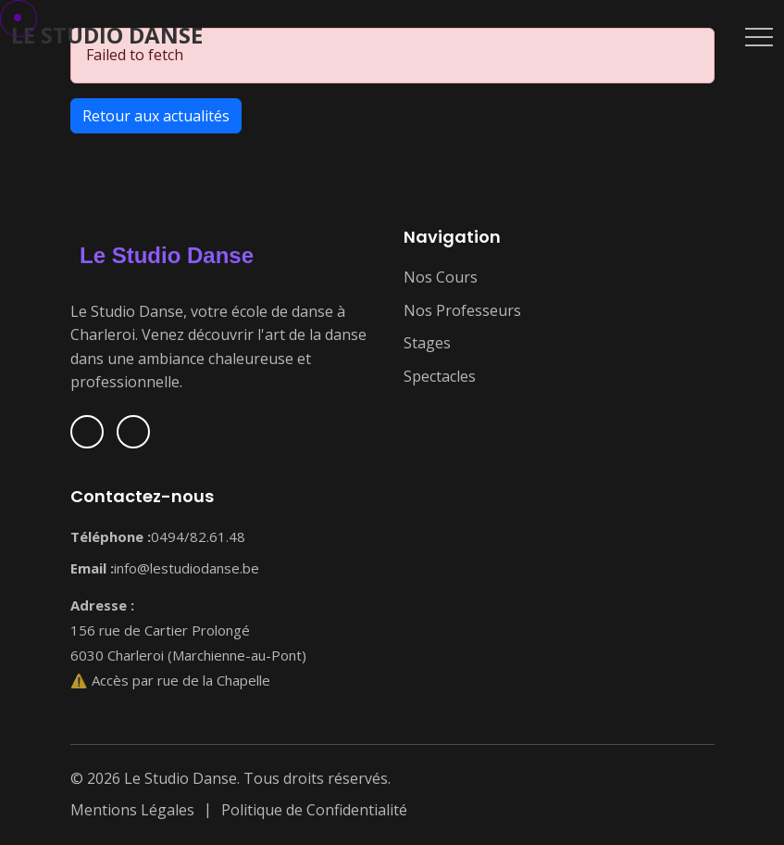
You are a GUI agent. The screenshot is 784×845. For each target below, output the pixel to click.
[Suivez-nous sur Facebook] (87, 431)
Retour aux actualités (156, 116)
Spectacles (440, 376)
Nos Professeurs (462, 310)
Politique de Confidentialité (314, 810)
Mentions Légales (132, 810)
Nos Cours (441, 277)
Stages (427, 343)
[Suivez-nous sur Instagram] (133, 431)
